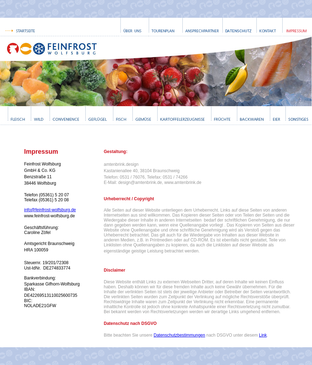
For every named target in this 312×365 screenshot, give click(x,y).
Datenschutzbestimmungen (179, 335)
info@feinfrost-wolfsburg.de (50, 209)
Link (263, 335)
